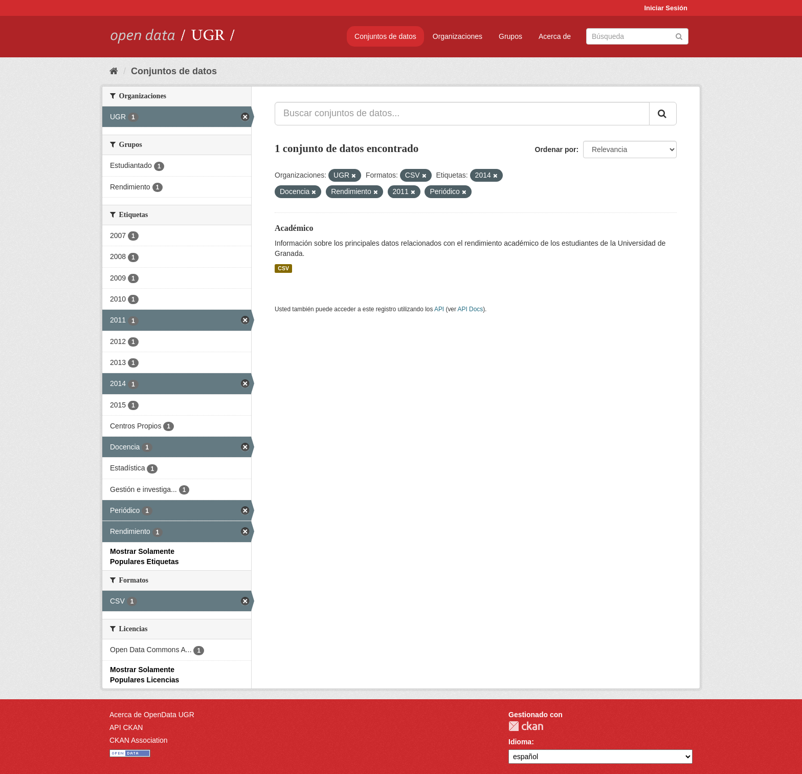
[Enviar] (679, 35)
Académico (294, 228)
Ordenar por (555, 149)
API (439, 309)
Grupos (510, 36)
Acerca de (555, 36)
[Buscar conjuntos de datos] (637, 36)
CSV (283, 268)
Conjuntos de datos (385, 36)
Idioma (519, 742)
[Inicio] (113, 71)
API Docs (470, 309)
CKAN (525, 726)
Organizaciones (457, 36)
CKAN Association (138, 740)
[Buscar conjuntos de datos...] (462, 113)
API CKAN (126, 727)
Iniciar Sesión (665, 8)
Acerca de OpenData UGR (151, 715)
